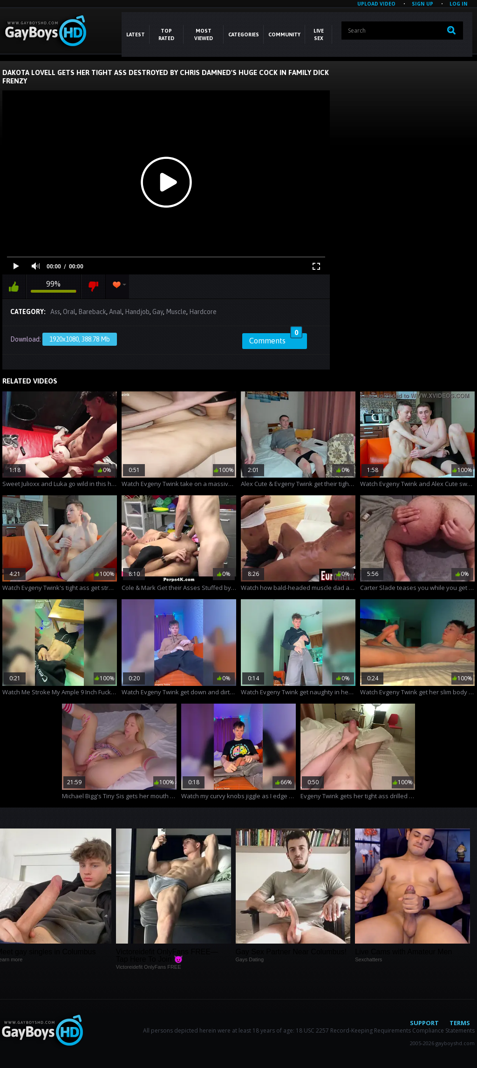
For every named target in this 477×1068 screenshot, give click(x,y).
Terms (460, 1023)
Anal (115, 311)
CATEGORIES (243, 34)
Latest (135, 34)
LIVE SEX (318, 34)
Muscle (176, 311)
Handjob (137, 311)
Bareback (92, 311)
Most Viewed (203, 34)
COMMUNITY (284, 34)
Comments (275, 339)
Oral (69, 311)
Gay (157, 311)
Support (424, 1023)
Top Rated (166, 34)
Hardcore (203, 311)
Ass (55, 311)
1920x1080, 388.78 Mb (79, 339)
